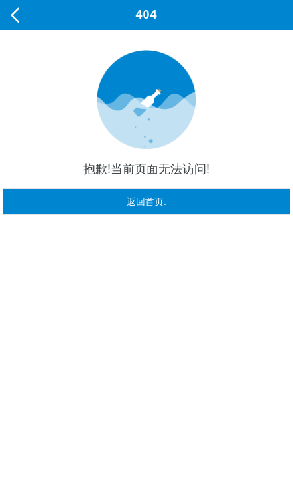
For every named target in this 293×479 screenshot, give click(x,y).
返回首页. (146, 201)
